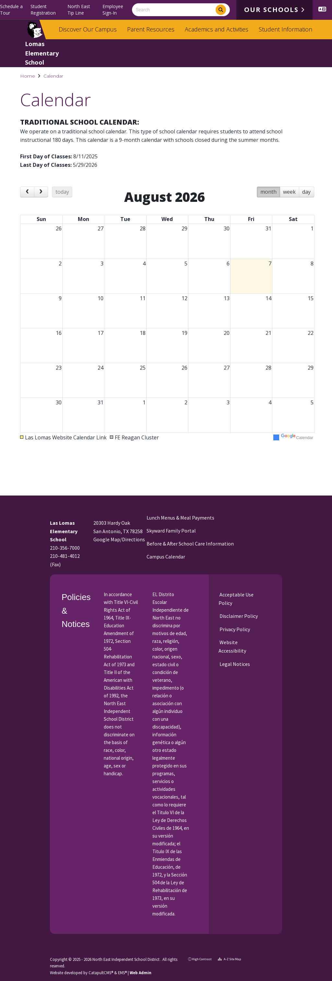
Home (27, 76)
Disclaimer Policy (238, 616)
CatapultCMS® (101, 972)
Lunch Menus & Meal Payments (180, 517)
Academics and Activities (216, 29)
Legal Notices (234, 664)
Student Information (285, 29)
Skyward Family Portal (171, 530)
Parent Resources (150, 29)
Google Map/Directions (119, 539)
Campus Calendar (166, 556)
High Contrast (202, 959)
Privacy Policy (234, 629)
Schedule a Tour (11, 9)
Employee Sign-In (112, 9)
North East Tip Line (78, 9)
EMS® (122, 972)
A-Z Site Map (229, 959)
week (289, 194)
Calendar (53, 76)
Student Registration (43, 9)
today (62, 194)
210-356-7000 (65, 548)
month (268, 194)
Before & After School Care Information (190, 543)
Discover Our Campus (88, 29)
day (306, 194)
